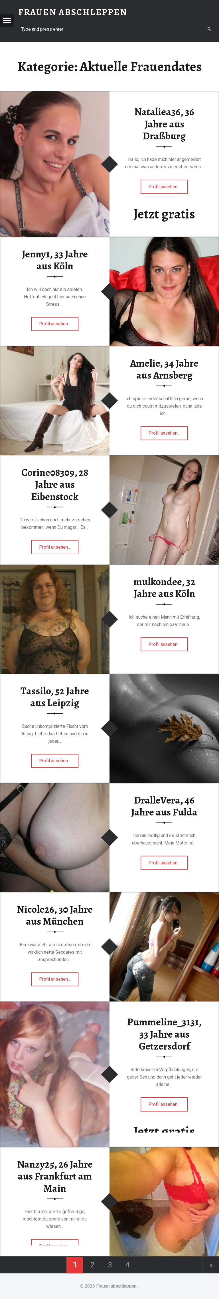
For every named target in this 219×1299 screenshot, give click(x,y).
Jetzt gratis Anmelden (164, 222)
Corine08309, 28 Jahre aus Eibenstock (54, 484)
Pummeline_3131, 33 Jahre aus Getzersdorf (164, 1034)
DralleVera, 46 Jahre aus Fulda (164, 806)
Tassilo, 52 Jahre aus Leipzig (55, 697)
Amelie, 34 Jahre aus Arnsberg (164, 369)
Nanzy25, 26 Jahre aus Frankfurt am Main (55, 1176)
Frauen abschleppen (116, 1286)
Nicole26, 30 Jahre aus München (55, 915)
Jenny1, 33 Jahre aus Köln (55, 260)
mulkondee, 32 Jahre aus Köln (164, 587)
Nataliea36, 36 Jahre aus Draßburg (164, 124)
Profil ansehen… (165, 188)
